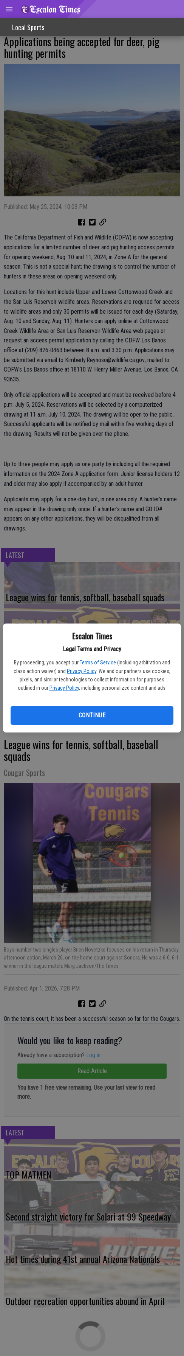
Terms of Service (98, 662)
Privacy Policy (81, 671)
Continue (92, 715)
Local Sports (28, 27)
